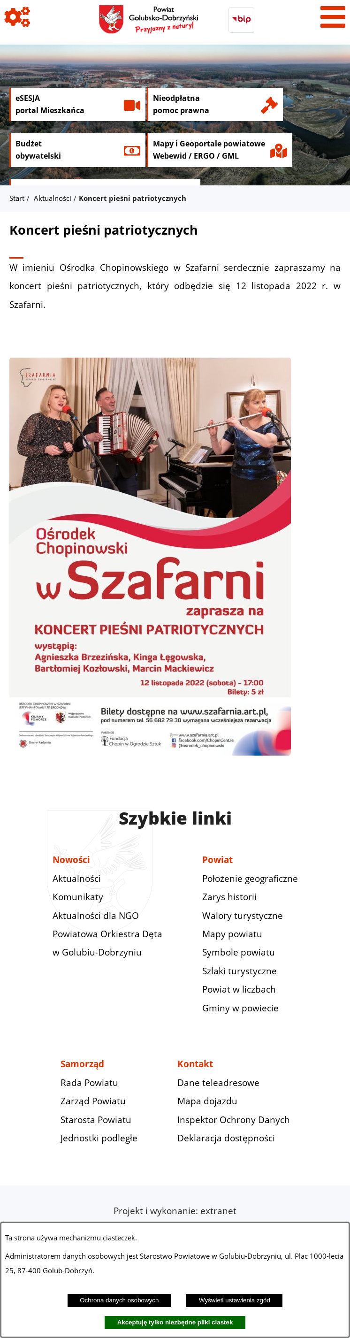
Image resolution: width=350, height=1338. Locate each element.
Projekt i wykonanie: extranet (175, 1211)
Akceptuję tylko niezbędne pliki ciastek (175, 1322)
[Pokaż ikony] (17, 17)
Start (16, 198)
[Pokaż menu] (333, 17)
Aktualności (52, 198)
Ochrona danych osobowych (119, 1300)
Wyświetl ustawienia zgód (234, 1300)
